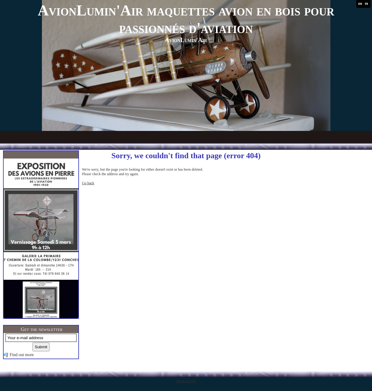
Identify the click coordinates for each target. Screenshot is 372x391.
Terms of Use (186, 381)
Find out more (22, 355)
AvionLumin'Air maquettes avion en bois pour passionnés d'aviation (186, 19)
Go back (88, 183)
